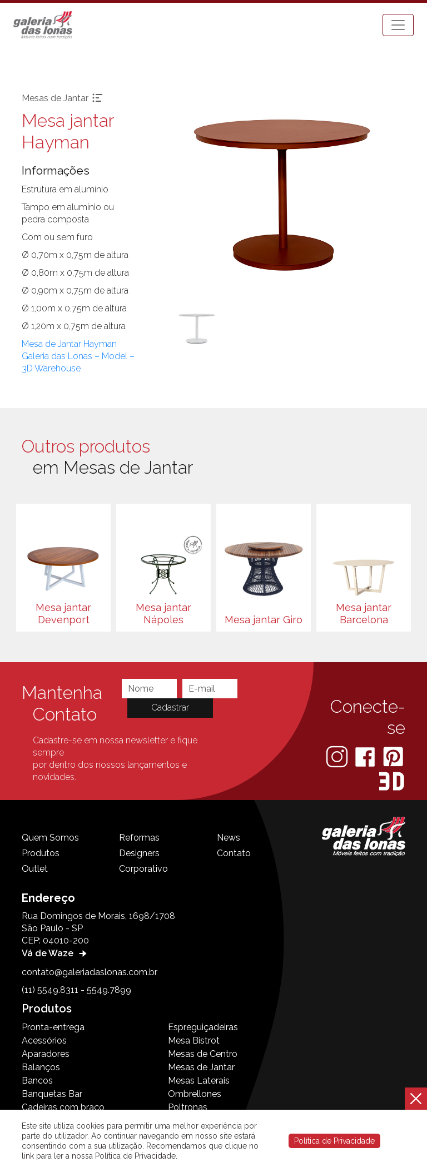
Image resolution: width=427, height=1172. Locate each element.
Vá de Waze (56, 953)
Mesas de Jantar (201, 1067)
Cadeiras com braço (63, 1107)
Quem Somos (50, 837)
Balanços (41, 1067)
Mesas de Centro (202, 1054)
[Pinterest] (393, 756)
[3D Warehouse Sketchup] (391, 781)
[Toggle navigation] (398, 25)
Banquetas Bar (52, 1094)
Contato (234, 853)
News (228, 837)
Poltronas (187, 1107)
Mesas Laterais (199, 1080)
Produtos (40, 853)
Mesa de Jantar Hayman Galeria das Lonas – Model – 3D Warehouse (78, 356)
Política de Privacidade (334, 1140)
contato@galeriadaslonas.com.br (89, 972)
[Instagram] (338, 756)
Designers (139, 853)
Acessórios (44, 1040)
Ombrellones (194, 1094)
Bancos (37, 1080)
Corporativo (143, 868)
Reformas (139, 837)
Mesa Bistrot (194, 1040)
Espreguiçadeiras (203, 1027)
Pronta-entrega (53, 1027)
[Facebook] (366, 756)
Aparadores (45, 1054)
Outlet (35, 868)
